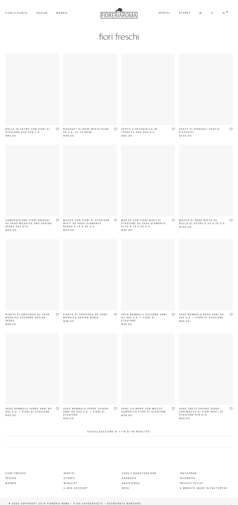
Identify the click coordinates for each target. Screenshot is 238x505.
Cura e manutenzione (139, 473)
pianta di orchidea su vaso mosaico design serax (85, 316)
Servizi (164, 13)
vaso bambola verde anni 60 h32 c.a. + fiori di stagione (28, 410)
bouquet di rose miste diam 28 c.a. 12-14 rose (86, 130)
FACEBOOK (187, 478)
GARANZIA (129, 478)
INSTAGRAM (188, 473)
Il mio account (76, 488)
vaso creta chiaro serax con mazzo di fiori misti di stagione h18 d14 (201, 412)
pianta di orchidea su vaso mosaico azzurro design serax (27, 318)
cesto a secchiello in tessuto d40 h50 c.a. (139, 130)
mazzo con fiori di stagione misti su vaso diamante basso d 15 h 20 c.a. (86, 223)
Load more (119, 442)
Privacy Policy (192, 483)
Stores (184, 13)
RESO (125, 488)
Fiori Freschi (15, 473)
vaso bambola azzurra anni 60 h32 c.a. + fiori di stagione (144, 318)
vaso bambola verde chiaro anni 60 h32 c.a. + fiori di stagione (86, 412)
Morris (61, 13)
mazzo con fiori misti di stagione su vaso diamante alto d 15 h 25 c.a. (143, 223)
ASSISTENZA (131, 483)
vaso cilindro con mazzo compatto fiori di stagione (143, 410)
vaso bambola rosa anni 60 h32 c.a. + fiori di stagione (201, 316)
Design (42, 13)
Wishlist (71, 483)
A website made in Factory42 (203, 488)
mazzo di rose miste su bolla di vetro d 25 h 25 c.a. (202, 222)
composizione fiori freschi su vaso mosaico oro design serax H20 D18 (28, 223)
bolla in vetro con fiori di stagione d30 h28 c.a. (27, 130)
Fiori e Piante (16, 13)
